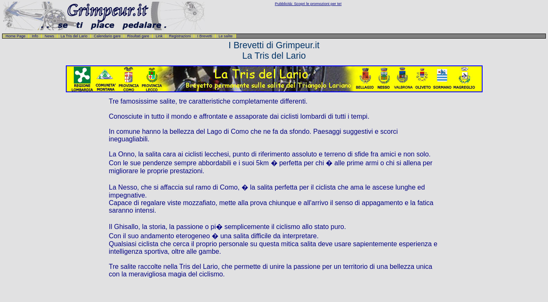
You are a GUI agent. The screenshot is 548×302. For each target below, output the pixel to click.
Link (159, 36)
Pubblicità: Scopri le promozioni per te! (308, 4)
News (49, 36)
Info (35, 36)
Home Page (15, 36)
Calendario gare (107, 36)
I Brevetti (204, 36)
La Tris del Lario (73, 36)
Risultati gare (138, 36)
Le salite (225, 36)
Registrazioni (180, 36)
